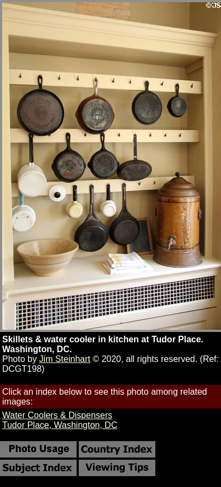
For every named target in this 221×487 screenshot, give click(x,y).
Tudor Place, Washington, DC (59, 425)
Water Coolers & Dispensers (57, 415)
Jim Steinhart (64, 359)
